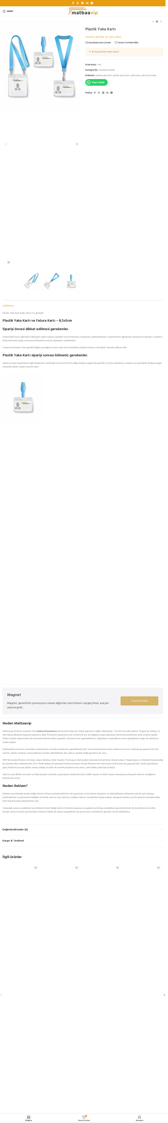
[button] (5, 144)
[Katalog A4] (144, 987)
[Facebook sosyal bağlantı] (73, 3)
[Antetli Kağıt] (21, 987)
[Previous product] (153, 22)
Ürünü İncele (139, 701)
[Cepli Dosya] (62, 987)
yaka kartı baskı (148, 75)
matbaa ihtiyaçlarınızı (46, 731)
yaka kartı (135, 75)
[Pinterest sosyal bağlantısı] (82, 3)
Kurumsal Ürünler (107, 70)
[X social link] (77, 3)
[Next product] (161, 22)
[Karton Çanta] (103, 987)
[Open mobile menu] (8, 11)
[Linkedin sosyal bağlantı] (87, 3)
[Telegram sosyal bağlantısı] (91, 3)
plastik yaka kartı (121, 75)
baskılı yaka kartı (104, 75)
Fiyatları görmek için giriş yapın (103, 37)
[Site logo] (83, 11)
